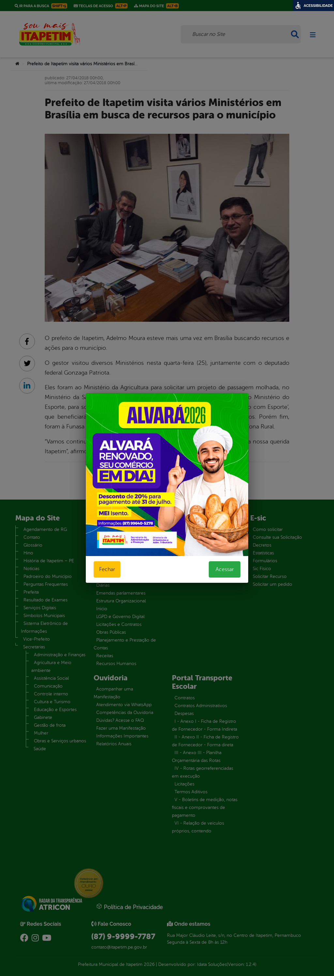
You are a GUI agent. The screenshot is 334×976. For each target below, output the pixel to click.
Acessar (225, 569)
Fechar (107, 569)
